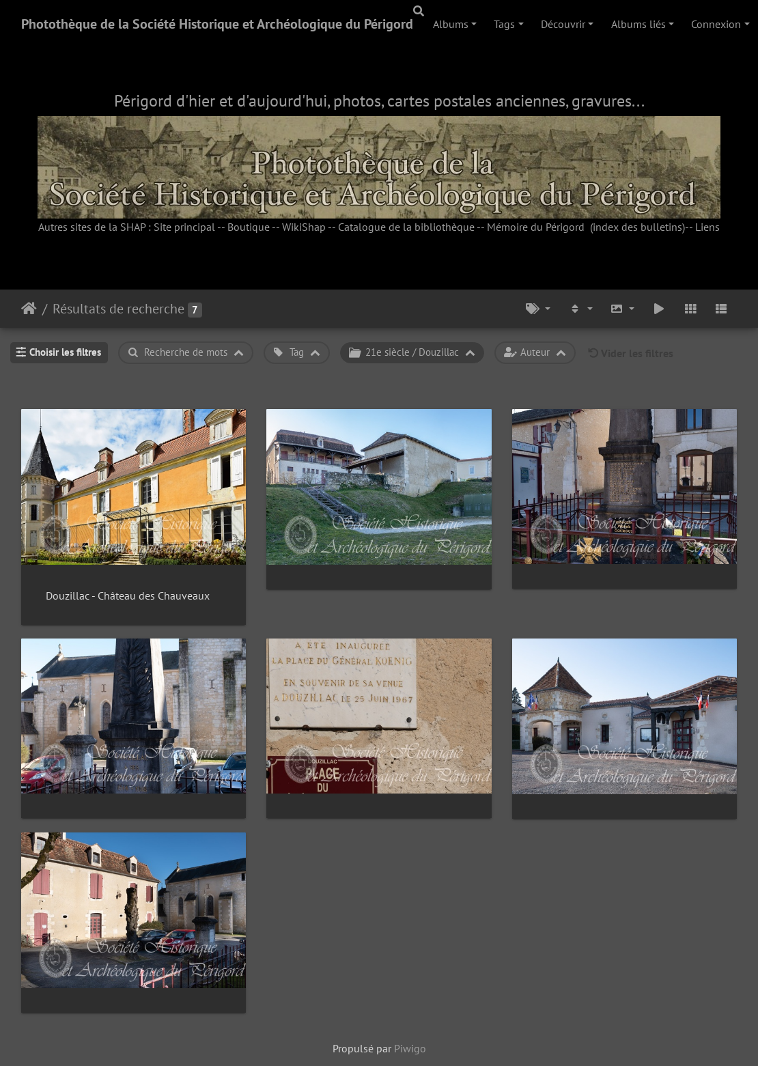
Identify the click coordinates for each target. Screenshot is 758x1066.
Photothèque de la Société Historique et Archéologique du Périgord (217, 24)
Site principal (184, 227)
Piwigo (410, 1048)
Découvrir (563, 24)
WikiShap (304, 227)
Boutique (248, 227)
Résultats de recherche (118, 309)
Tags (504, 24)
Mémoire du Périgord (536, 227)
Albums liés (638, 24)
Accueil (29, 308)
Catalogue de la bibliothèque (406, 227)
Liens (707, 227)
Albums (450, 24)
